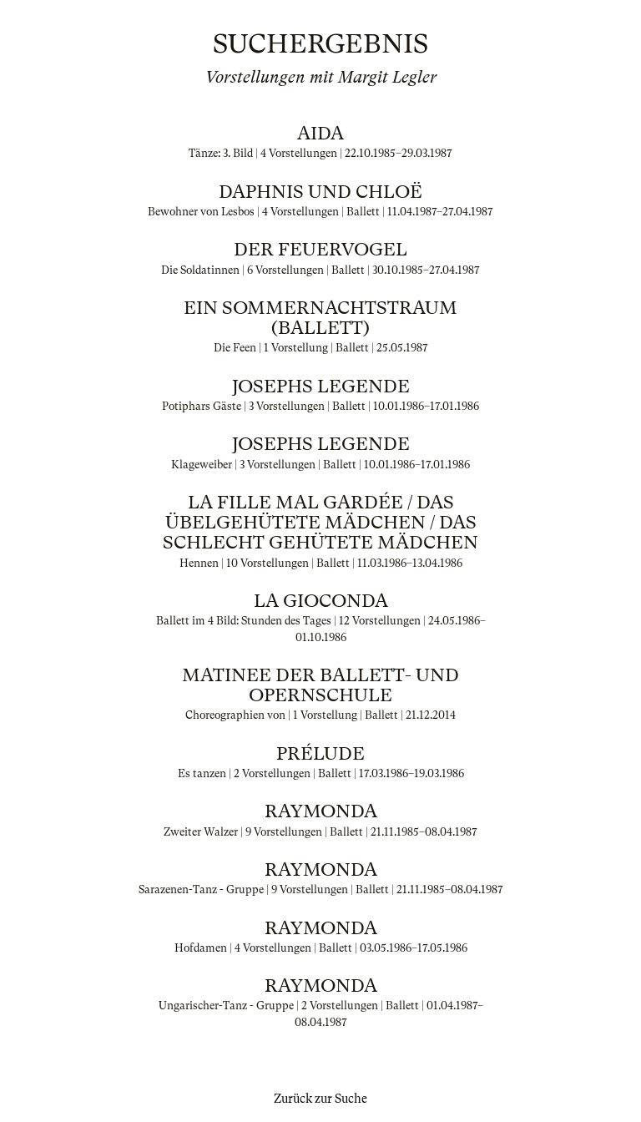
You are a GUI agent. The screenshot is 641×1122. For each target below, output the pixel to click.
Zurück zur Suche (320, 1098)
